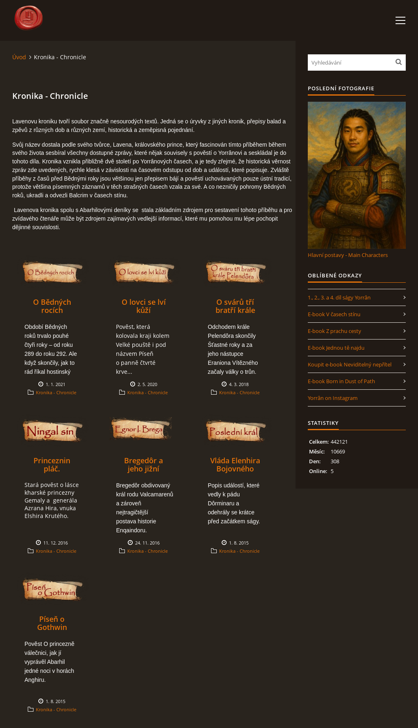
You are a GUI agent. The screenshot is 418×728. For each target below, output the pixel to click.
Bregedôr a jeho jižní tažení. (143, 468)
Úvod (19, 57)
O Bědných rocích (52, 306)
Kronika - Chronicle (56, 392)
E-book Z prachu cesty (334, 331)
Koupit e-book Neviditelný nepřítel (349, 364)
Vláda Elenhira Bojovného (235, 464)
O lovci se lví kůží (144, 306)
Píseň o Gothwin (52, 623)
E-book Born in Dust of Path (341, 381)
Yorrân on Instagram (333, 398)
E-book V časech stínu (334, 314)
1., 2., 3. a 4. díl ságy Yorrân (339, 297)
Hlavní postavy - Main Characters (348, 255)
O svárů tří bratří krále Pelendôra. (235, 310)
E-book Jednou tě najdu (336, 347)
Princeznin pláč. (51, 464)
